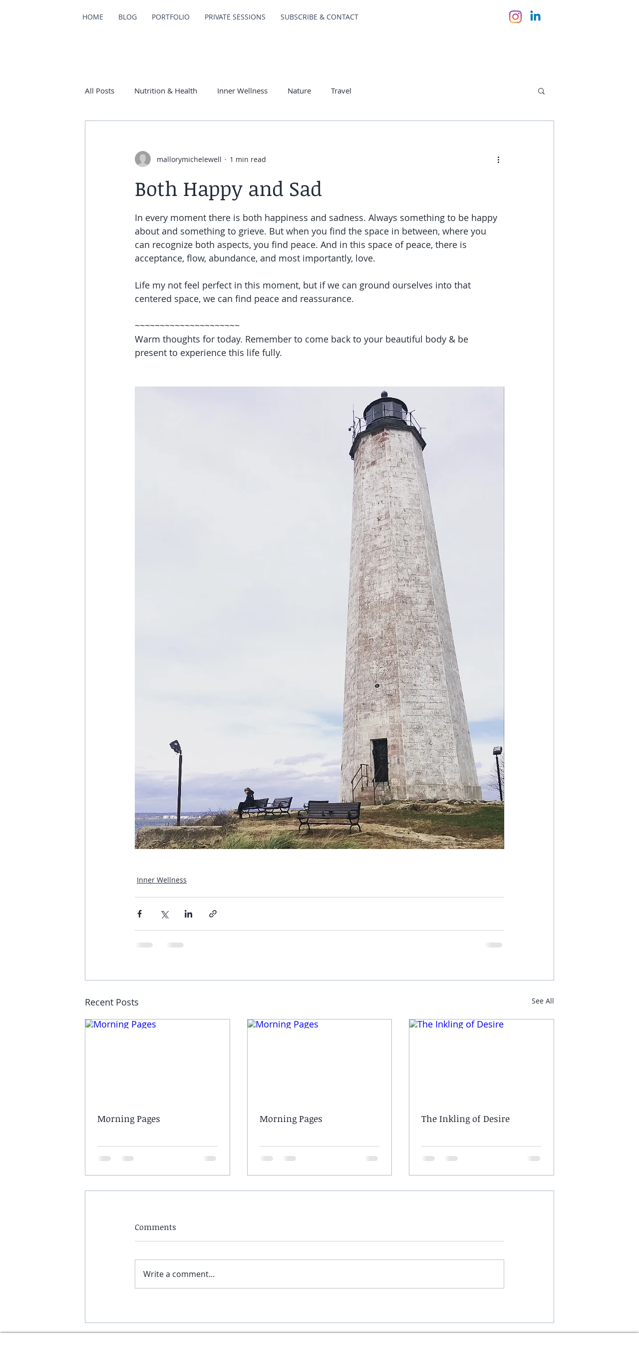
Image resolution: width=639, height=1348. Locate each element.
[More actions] (498, 159)
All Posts (99, 91)
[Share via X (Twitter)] (164, 913)
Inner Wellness (242, 91)
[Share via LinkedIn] (188, 913)
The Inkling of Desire (465, 1118)
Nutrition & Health (165, 91)
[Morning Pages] (157, 1060)
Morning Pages (128, 1118)
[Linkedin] (535, 16)
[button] (541, 90)
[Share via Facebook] (139, 913)
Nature (299, 91)
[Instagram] (515, 16)
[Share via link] (213, 913)
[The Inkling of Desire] (481, 1060)
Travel (341, 91)
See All (543, 1001)
